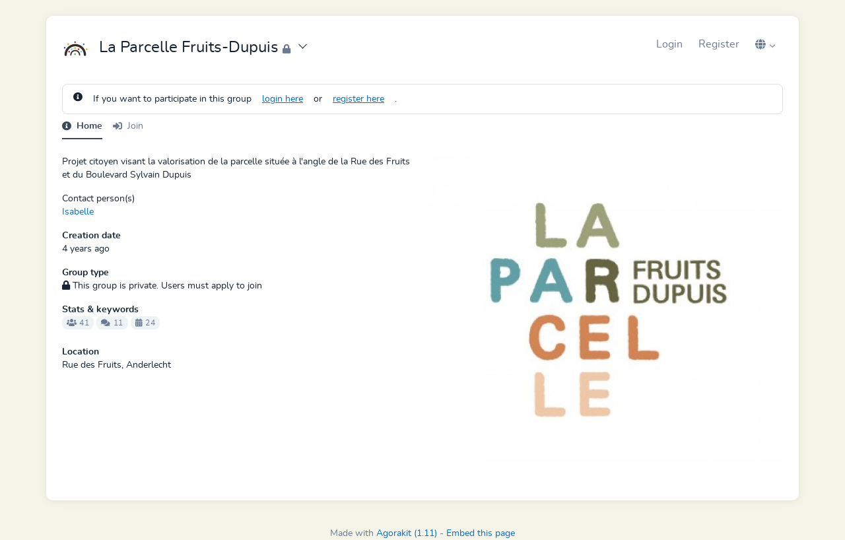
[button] (765, 44)
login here (282, 99)
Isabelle (78, 212)
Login (669, 44)
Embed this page (480, 533)
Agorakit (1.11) (406, 533)
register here (358, 99)
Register (718, 44)
